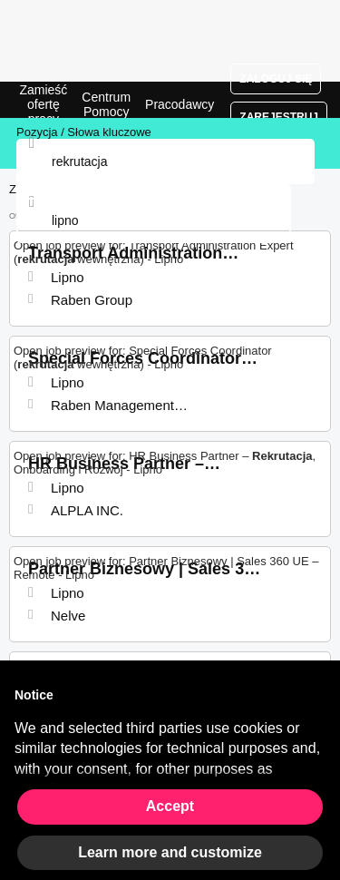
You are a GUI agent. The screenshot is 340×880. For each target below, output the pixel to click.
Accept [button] (170, 806)
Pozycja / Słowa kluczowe (83, 132)
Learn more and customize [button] (170, 852)
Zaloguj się (275, 79)
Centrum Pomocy (106, 104)
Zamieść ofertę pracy (43, 104)
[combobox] (153, 220)
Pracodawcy (179, 104)
